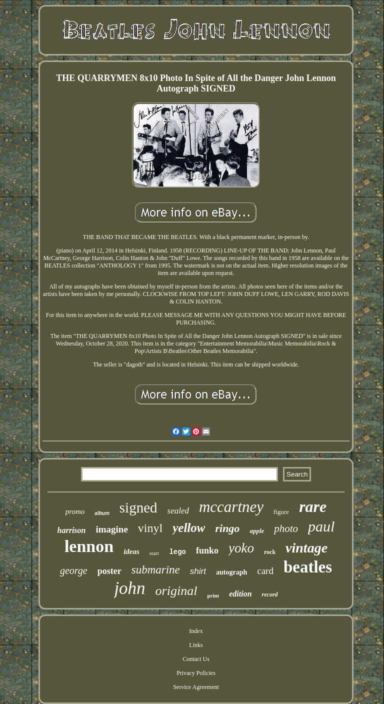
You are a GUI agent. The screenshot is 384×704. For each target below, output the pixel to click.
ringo (227, 528)
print (213, 595)
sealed (178, 511)
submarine (156, 570)
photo (286, 528)
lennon (89, 546)
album (101, 513)
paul (321, 526)
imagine (112, 529)
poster (110, 571)
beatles (308, 567)
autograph (231, 572)
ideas (132, 552)
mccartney (231, 507)
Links (195, 645)
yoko (241, 548)
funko (207, 551)
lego (177, 552)
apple (257, 530)
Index (195, 631)
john (129, 588)
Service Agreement (196, 687)
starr (155, 553)
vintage (307, 548)
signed (139, 508)
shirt (198, 571)
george (74, 570)
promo (75, 512)
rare (312, 507)
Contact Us (196, 659)
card (265, 571)
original (177, 591)
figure (281, 512)
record (270, 594)
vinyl (150, 528)
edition (240, 594)
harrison (72, 530)
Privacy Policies (196, 673)
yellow (188, 527)
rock (270, 552)
